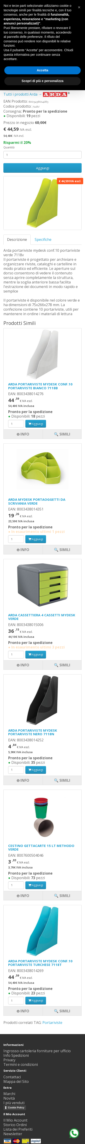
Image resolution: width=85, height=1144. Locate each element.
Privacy (9, 1059)
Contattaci (12, 1076)
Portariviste (52, 1022)
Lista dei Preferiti (17, 1129)
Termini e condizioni (20, 1064)
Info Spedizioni (16, 1055)
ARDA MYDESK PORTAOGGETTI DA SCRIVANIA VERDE (36, 501)
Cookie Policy (16, 1107)
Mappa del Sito (16, 1081)
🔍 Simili (62, 1011)
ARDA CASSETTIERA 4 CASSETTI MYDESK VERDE (41, 617)
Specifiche (43, 239)
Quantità (9, 147)
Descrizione (17, 239)
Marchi (9, 1093)
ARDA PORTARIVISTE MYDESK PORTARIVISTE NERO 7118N (32, 732)
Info (23, 1011)
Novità (9, 1098)
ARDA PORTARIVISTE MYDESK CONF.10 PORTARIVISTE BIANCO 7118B (40, 386)
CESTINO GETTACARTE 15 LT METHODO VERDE (41, 847)
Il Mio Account (15, 1120)
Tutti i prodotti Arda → (36, 94)
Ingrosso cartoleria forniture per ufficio (37, 1050)
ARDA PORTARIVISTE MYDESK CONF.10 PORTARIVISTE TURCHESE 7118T (40, 963)
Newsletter (12, 1133)
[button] (79, 7)
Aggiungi (42, 168)
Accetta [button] (42, 70)
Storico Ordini (15, 1124)
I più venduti (13, 1102)
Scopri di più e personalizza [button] (42, 81)
